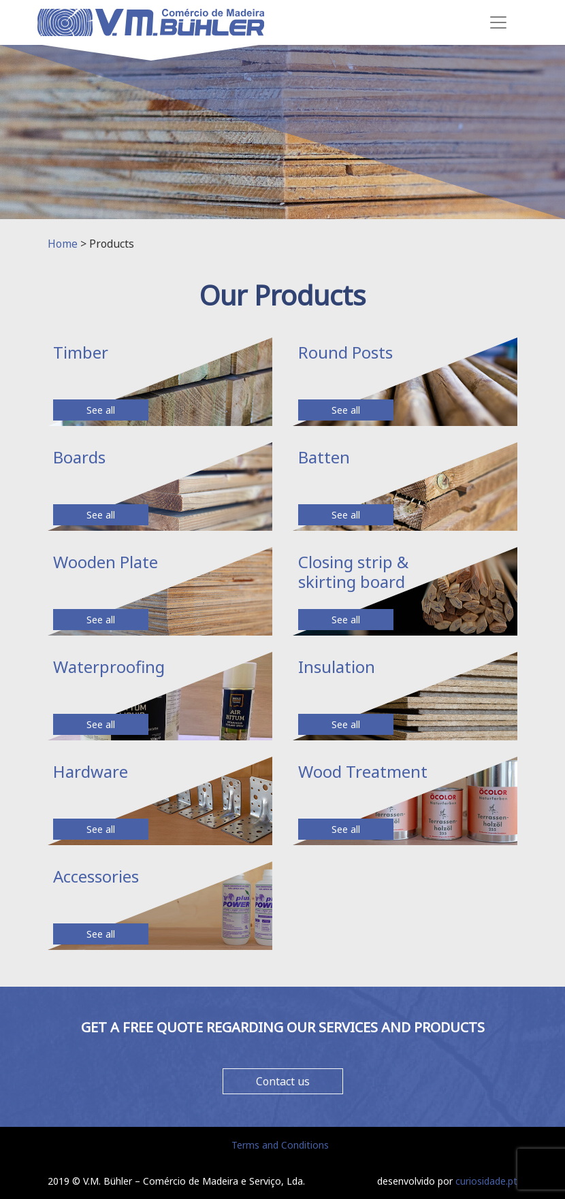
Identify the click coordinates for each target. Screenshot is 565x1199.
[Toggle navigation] (498, 22)
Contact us (283, 1081)
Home (63, 243)
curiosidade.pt (486, 1181)
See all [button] (100, 410)
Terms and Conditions (280, 1144)
